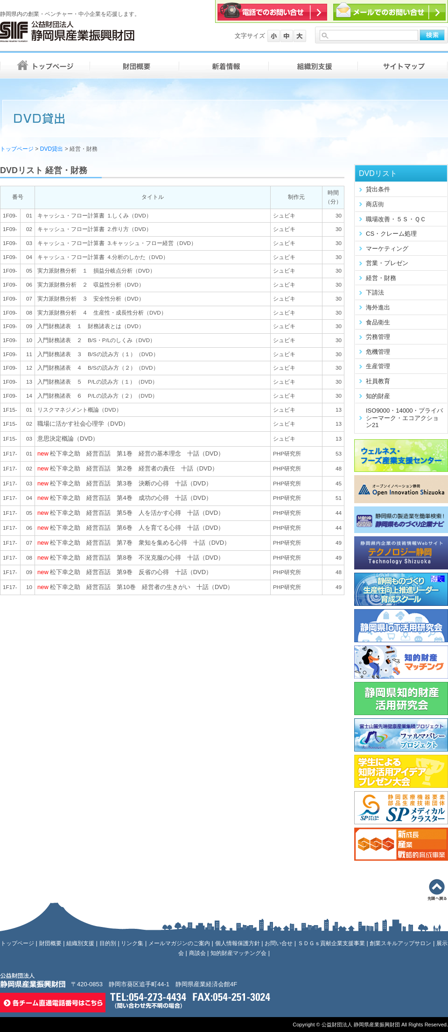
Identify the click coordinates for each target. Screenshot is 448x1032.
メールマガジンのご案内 (179, 943)
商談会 (197, 953)
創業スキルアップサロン (400, 943)
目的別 (107, 943)
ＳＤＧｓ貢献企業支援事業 (331, 943)
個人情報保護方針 (237, 943)
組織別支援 (80, 943)
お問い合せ (279, 943)
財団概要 (50, 943)
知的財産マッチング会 (238, 953)
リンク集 (132, 943)
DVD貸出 (51, 149)
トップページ (17, 149)
